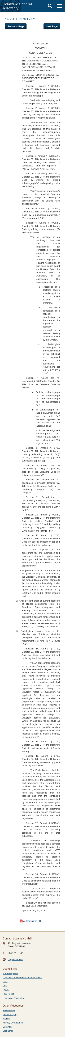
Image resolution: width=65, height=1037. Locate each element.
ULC (5, 985)
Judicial (6, 1018)
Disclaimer (8, 1031)
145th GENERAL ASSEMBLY (20, 19)
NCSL (6, 990)
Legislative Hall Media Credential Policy (22, 977)
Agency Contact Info (13, 1022)
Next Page (52, 26)
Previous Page (15, 26)
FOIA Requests (10, 973)
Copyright (7, 1027)
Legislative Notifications (14, 998)
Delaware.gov (9, 1014)
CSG (5, 981)
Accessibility (9, 1010)
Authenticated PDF (32, 921)
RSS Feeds (8, 994)
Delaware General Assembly (17, 5)
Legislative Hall (15, 959)
